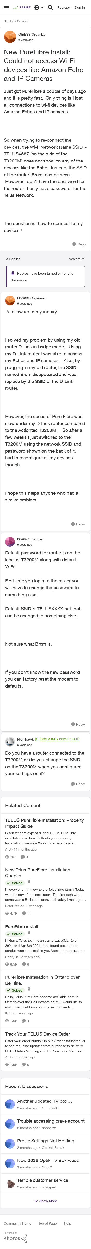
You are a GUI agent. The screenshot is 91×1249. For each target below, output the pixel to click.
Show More (45, 1201)
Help (67, 1223)
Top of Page (48, 1223)
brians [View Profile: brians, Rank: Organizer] (22, 539)
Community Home (17, 1223)
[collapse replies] (45, 294)
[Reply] (79, 244)
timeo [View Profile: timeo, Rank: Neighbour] (9, 1013)
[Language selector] (39, 7)
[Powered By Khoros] (45, 1237)
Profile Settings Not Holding (45, 1140)
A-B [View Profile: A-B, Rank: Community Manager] (8, 849)
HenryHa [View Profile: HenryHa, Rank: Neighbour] (12, 957)
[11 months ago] (24, 849)
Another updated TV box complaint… (42, 1101)
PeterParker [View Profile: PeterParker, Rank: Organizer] (14, 906)
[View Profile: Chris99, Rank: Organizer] (10, 37)
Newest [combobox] (77, 259)
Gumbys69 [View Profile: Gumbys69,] (50, 1108)
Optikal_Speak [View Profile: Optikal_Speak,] (53, 1147)
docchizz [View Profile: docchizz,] (49, 1128)
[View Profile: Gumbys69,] (10, 1104)
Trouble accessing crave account (51, 1121)
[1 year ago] (34, 906)
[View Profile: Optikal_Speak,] (10, 1144)
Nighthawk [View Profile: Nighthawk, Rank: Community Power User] (25, 739)
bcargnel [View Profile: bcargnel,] (49, 1187)
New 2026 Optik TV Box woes (48, 1160)
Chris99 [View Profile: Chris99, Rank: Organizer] (24, 34)
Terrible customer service (42, 1180)
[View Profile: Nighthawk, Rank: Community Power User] (10, 742)
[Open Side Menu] (6, 7)
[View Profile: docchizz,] (10, 1124)
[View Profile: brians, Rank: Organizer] (10, 542)
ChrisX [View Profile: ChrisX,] (47, 1167)
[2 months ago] (27, 1107)
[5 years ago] (30, 956)
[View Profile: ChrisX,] (10, 1163)
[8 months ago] (23, 1056)
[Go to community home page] (22, 7)
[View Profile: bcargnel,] (10, 1183)
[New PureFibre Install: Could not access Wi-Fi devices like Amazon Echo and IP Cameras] (24, 303)
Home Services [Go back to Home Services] (16, 21)
